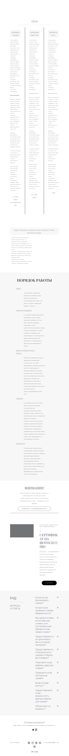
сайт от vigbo (34, 751)
